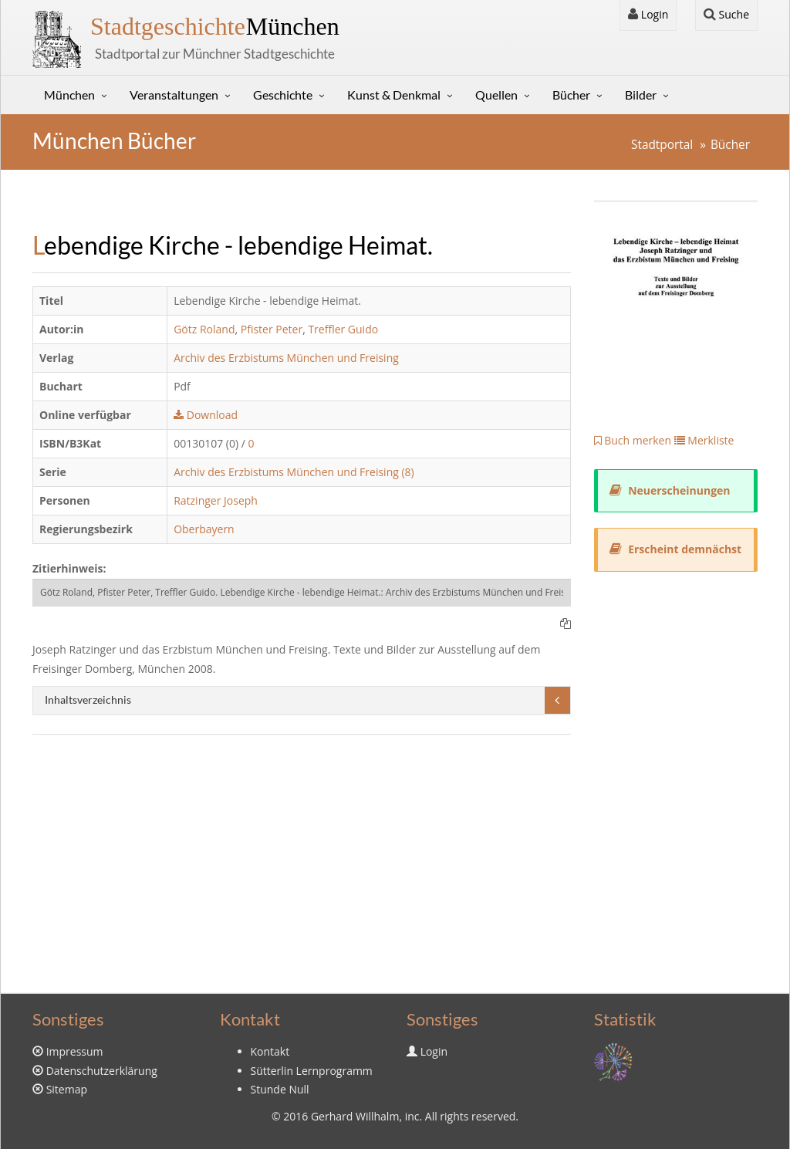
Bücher (571, 94)
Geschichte (282, 94)
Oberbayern (204, 529)
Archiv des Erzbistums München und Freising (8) (294, 472)
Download (206, 414)
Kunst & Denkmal (394, 94)
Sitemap (66, 1089)
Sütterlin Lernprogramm (312, 1070)
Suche (726, 14)
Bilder (641, 94)
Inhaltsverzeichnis (88, 699)
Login (648, 14)
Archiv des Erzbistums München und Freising (286, 357)
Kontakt (270, 1051)
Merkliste (704, 440)
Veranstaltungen (174, 94)
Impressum (74, 1051)
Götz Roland (204, 329)
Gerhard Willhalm (355, 1116)
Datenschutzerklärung (101, 1070)
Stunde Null (280, 1089)
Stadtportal (662, 145)
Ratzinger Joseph (216, 500)
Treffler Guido (343, 329)
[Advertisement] (301, 862)
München (214, 26)
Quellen (496, 94)
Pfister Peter (271, 329)
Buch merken (633, 440)
